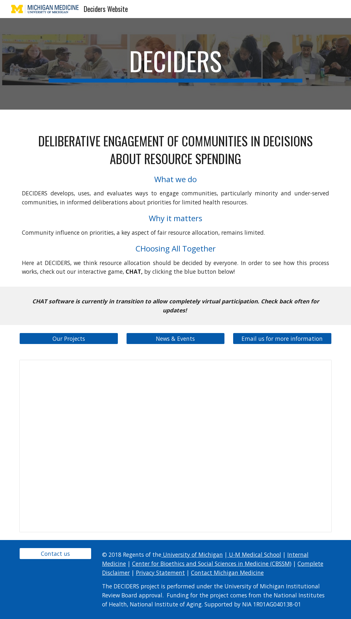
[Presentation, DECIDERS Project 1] (175, 446)
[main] (175, 64)
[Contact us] (55, 554)
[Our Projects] (69, 338)
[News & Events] (175, 338)
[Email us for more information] (282, 338)
